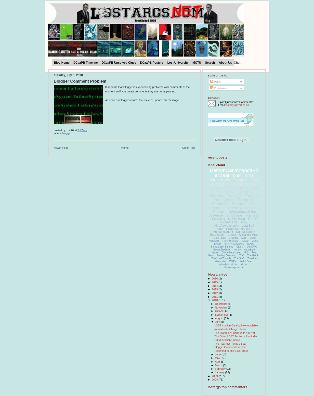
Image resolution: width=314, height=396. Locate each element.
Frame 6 (251, 196)
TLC (241, 255)
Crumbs (233, 237)
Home (125, 147)
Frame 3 (218, 219)
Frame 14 (246, 192)
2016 (215, 278)
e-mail (232, 234)
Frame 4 (235, 208)
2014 (215, 285)
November (221, 307)
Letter (219, 229)
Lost (237, 175)
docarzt (245, 264)
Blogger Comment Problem (80, 81)
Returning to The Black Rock (231, 350)
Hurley (237, 249)
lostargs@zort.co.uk (237, 104)
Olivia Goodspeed (231, 252)
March (219, 365)
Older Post (188, 147)
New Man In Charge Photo (230, 329)
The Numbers (230, 240)
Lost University (178, 62)
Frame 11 (217, 208)
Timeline (252, 258)
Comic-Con (221, 188)
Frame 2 (252, 215)
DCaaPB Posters (151, 62)
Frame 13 (220, 204)
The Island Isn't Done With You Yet (234, 332)
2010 (215, 300)
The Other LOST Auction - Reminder (235, 336)
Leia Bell (248, 225)
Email (239, 188)
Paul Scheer (224, 200)
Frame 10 (226, 192)
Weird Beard (246, 261)
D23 (243, 237)
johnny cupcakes (234, 243)
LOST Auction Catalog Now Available (236, 325)
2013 (215, 289)
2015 (215, 282)
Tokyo (245, 240)
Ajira (244, 222)
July (218, 321)
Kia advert (249, 249)
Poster (239, 179)
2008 (215, 379)
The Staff (239, 258)
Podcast (235, 184)
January (220, 372)
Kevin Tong (236, 219)
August (219, 318)
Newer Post (61, 147)
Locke (215, 252)
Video (251, 184)
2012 (215, 293)
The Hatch (253, 255)
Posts (215, 81)
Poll (253, 204)
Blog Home (61, 62)
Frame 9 (252, 208)
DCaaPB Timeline (85, 62)
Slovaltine (234, 215)
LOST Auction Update (227, 339)
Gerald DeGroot (222, 249)
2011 (215, 296)
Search (210, 62)
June (218, 354)
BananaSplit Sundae (222, 246)
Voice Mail (220, 261)
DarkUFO (252, 246)
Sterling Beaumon (226, 255)
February (220, 368)
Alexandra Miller (248, 234)
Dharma (216, 196)
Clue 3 (240, 246)
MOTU (197, 62)
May (218, 357)
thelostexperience (234, 267)
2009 (215, 376)
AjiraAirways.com (226, 225)
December (221, 303)
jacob (217, 243)
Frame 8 (239, 204)
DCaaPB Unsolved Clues (119, 62)
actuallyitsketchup (228, 264)
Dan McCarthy (245, 232)
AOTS (250, 243)
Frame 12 (246, 200)
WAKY (232, 261)
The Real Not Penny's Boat (230, 343)
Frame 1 (220, 211)
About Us (225, 62)
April (218, 361)
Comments (218, 88)
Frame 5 (233, 196)
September (222, 314)
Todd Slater (217, 234)
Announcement (223, 232)
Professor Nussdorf (239, 229)
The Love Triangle (221, 258)
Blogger (66, 133)
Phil (246, 252)
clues (255, 240)
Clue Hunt (219, 237)
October (220, 310)
